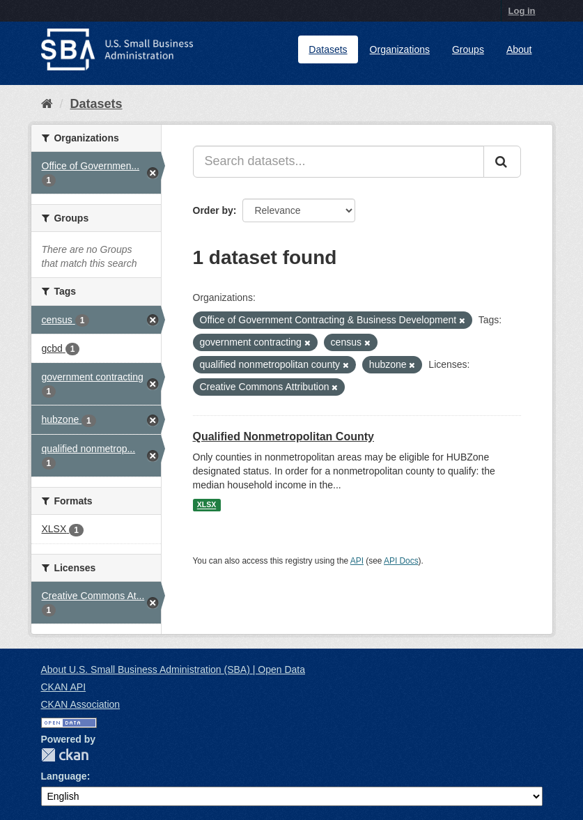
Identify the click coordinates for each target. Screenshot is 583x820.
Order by (213, 210)
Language (64, 776)
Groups (468, 49)
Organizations (400, 49)
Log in (522, 11)
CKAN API (63, 687)
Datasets (328, 49)
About (519, 49)
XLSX (206, 505)
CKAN (64, 755)
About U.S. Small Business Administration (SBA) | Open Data (173, 669)
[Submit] (502, 162)
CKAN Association (81, 704)
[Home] (47, 104)
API (357, 561)
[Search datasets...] (338, 162)
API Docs (401, 561)
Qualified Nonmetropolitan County (283, 436)
